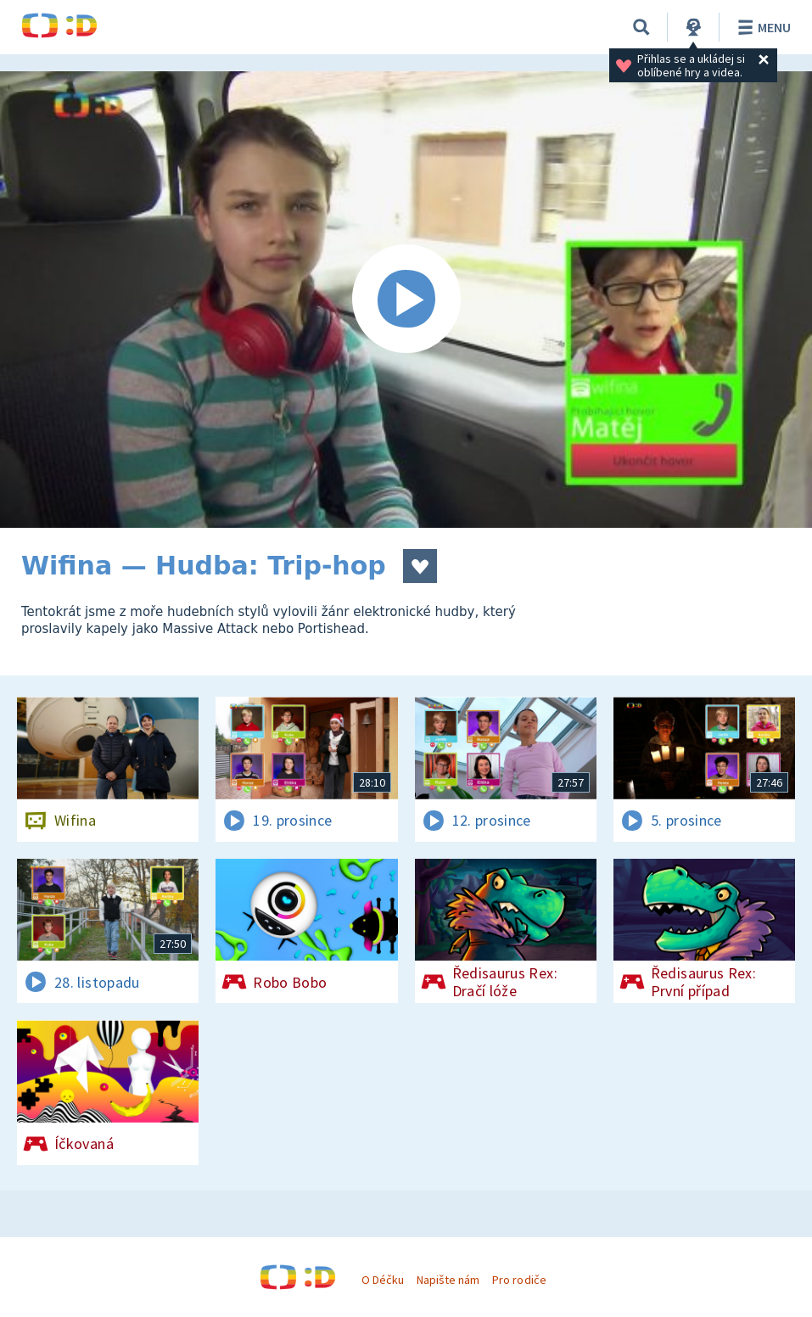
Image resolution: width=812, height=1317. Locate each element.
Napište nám (448, 1279)
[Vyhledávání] (641, 27)
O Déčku (382, 1279)
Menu (761, 27)
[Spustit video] (406, 299)
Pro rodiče (519, 1279)
